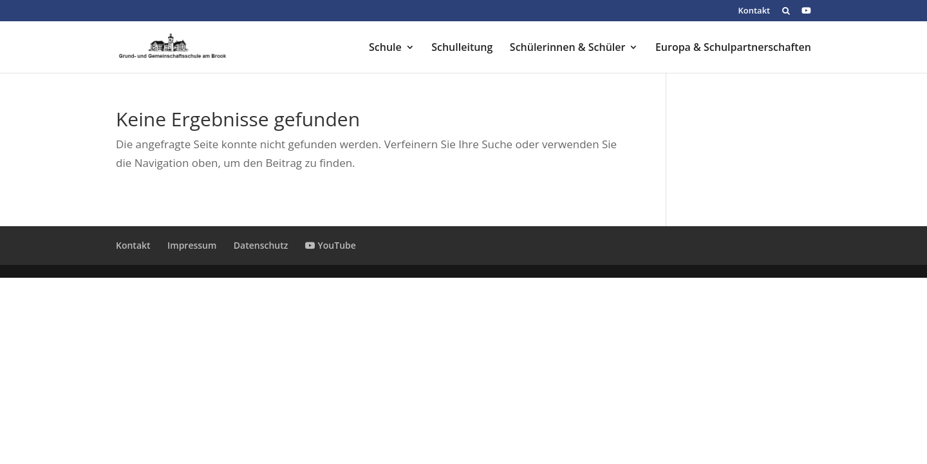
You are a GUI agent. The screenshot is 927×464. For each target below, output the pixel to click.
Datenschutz (261, 245)
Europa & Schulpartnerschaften (733, 48)
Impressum (191, 245)
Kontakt (754, 11)
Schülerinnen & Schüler (568, 48)
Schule (385, 48)
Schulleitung (461, 48)
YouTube (330, 245)
